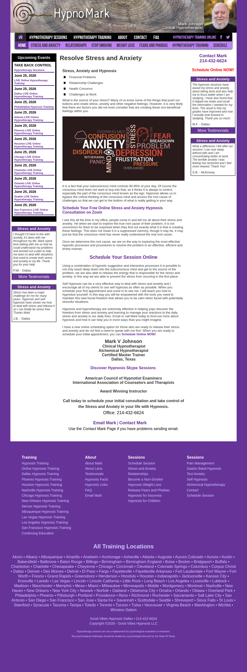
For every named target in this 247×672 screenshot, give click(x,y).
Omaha (165, 591)
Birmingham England (144, 562)
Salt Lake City (209, 595)
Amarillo (73, 557)
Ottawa (198, 591)
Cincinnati (124, 566)
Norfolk (102, 591)
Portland (85, 595)
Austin (227, 557)
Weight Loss (126, 45)
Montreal (194, 586)
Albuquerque (52, 557)
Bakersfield (27, 562)
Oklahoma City (142, 591)
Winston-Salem (123, 610)
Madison (21, 586)
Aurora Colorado (189, 557)
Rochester (161, 595)
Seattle (165, 600)
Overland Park (220, 591)
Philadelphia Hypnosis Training (34, 106)
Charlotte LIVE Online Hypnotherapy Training (28, 171)
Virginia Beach (178, 605)
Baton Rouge (71, 562)
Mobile (153, 586)
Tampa (75, 605)
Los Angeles (178, 581)
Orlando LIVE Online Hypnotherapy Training (28, 185)
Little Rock (132, 581)
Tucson (122, 605)
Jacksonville (192, 576)
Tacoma (59, 605)
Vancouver (153, 605)
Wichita (224, 605)
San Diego (37, 600)
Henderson (107, 576)
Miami (93, 586)
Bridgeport (203, 562)
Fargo (104, 571)
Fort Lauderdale (189, 571)
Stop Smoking (101, 45)
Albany (31, 557)
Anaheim (90, 557)
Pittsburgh (66, 595)
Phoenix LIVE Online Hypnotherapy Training (28, 132)
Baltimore (48, 562)
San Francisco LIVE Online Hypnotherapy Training (31, 211)
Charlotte (41, 566)
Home (22, 45)
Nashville (214, 586)
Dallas (18, 571)
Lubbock (219, 581)
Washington (204, 605)
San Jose (86, 600)
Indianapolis (168, 576)
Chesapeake (63, 566)
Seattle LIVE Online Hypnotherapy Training (28, 198)
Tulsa (136, 605)
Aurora (212, 557)
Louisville (201, 581)
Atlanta (148, 557)
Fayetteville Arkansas (153, 571)
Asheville (131, 557)
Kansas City (216, 576)
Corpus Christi (224, 566)
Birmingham (112, 562)
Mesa (79, 586)
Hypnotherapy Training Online (194, 37)
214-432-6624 (212, 60)
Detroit (72, 571)
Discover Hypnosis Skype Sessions (123, 368)
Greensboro (85, 576)
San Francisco (62, 600)
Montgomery (173, 586)
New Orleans (38, 591)
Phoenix (47, 595)
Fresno (38, 576)
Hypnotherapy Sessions (48, 37)
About (122, 37)
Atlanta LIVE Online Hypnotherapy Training (28, 118)
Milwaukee (111, 586)
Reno (123, 595)
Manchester (42, 586)
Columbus (199, 566)
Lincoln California (104, 581)
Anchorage (111, 557)
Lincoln (80, 581)
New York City (64, 591)
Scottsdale (146, 600)
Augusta (165, 557)
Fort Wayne (216, 571)
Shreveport (183, 600)
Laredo (43, 581)
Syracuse (41, 605)
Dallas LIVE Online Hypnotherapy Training (28, 95)
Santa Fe (105, 600)
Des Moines (53, 571)
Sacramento (183, 595)
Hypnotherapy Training (190, 45)
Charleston (20, 566)
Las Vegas (61, 581)
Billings (92, 562)
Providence (105, 595)
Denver (33, 571)
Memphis (64, 586)
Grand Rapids (59, 576)
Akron (17, 557)
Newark (86, 591)
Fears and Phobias (153, 45)
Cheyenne (86, 566)
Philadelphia (25, 595)
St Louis (226, 600)
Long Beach (154, 581)
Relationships (76, 45)
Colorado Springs (172, 566)
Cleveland (145, 566)
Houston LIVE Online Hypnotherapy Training (28, 145)
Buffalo (221, 562)
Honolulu (128, 576)
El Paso (88, 571)
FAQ (156, 37)
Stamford (22, 605)
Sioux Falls (206, 600)
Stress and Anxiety (46, 45)
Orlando (182, 591)
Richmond (140, 595)
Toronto (105, 605)
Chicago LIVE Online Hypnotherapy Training (28, 158)
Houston (147, 576)
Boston (184, 562)
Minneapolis (134, 586)
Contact (140, 37)
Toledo (90, 605)
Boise (170, 562)
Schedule (220, 45)
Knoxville (25, 581)
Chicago (106, 566)
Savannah (125, 600)
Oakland (119, 591)
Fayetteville (122, 571)
